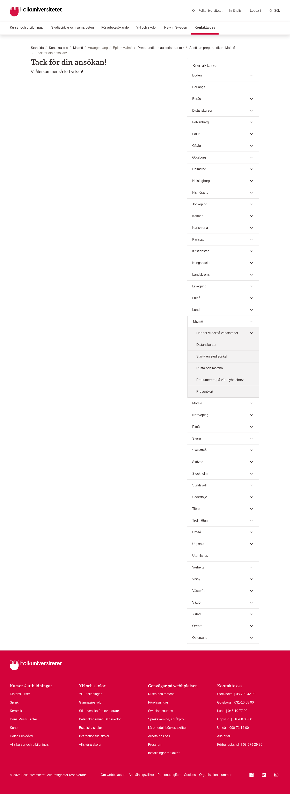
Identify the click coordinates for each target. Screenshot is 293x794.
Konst (14, 727)
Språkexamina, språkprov (166, 719)
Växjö (196, 602)
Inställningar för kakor (164, 753)
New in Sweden (175, 27)
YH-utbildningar (90, 694)
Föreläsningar (158, 702)
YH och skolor (146, 27)
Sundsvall (199, 485)
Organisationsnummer (215, 775)
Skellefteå (199, 450)
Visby (196, 579)
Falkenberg (200, 122)
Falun (196, 134)
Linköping (199, 286)
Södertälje (199, 497)
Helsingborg (201, 181)
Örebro (197, 626)
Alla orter (223, 736)
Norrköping (200, 415)
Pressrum (155, 744)
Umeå (196, 532)
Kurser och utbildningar (27, 27)
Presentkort (204, 391)
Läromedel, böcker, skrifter (167, 727)
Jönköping (199, 204)
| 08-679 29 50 (251, 744)
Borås (196, 99)
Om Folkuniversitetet (207, 10)
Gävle (196, 145)
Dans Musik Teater (23, 719)
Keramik (16, 711)
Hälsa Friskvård (21, 736)
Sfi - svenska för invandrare (99, 711)
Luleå (196, 298)
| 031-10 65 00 (243, 702)
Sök (274, 11)
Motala (197, 403)
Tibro (196, 508)
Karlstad (198, 239)
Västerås (198, 591)
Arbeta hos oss (159, 736)
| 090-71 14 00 (238, 727)
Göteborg (199, 157)
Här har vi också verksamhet (217, 333)
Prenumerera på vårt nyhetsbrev (219, 380)
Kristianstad (201, 251)
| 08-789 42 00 (244, 694)
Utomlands (200, 555)
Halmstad (199, 169)
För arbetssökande (115, 27)
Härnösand (200, 192)
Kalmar (197, 216)
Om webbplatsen (113, 775)
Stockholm (200, 473)
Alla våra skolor (90, 744)
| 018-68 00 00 (241, 719)
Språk (14, 702)
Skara (196, 438)
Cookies (190, 775)
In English (236, 10)
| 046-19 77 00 (236, 710)
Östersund (199, 637)
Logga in (256, 10)
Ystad (196, 614)
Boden (197, 75)
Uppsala (198, 544)
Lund (196, 309)
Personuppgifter (169, 775)
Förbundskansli (228, 744)
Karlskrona (200, 227)
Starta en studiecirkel (211, 356)
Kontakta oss (206, 27)
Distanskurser (202, 110)
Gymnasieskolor (91, 702)
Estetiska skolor (90, 727)
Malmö (198, 321)
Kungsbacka (201, 263)
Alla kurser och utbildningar (30, 744)
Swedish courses (160, 711)
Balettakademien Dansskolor (100, 719)
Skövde (197, 462)
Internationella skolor (94, 736)
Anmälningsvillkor (141, 775)
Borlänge (198, 87)
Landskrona (201, 274)
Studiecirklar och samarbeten (72, 27)
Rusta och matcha (209, 368)
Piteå (196, 426)
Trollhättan (200, 520)
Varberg (198, 567)
